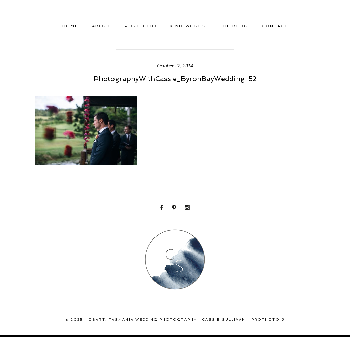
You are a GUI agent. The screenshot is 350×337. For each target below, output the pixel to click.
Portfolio (141, 26)
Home (70, 26)
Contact (275, 26)
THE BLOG (234, 26)
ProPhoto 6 (268, 319)
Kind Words (188, 26)
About (101, 26)
